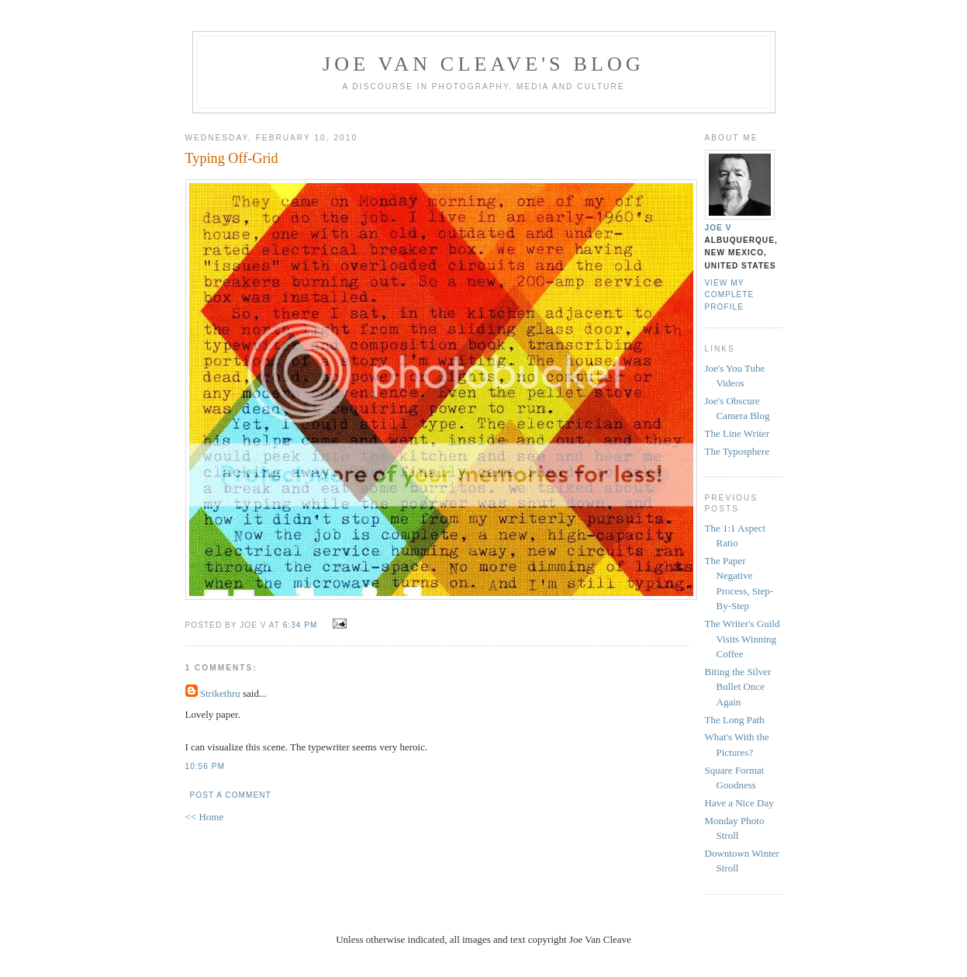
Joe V (718, 227)
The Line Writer (737, 433)
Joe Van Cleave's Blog (483, 64)
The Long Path (735, 720)
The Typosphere (737, 451)
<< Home (204, 817)
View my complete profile (730, 294)
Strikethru (220, 693)
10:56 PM (205, 766)
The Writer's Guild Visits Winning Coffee (742, 639)
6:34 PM (300, 625)
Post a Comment (230, 795)
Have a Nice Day (739, 803)
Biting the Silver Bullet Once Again (738, 687)
